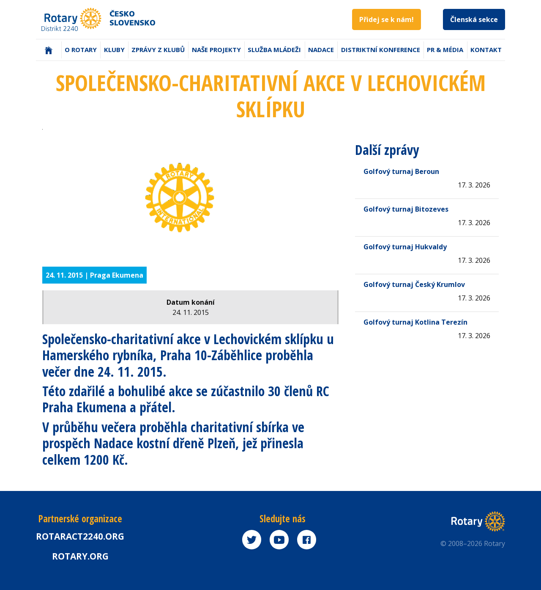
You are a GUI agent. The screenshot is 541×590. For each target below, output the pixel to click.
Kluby (114, 49)
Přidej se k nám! (386, 19)
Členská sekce (474, 19)
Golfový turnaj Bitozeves (405, 209)
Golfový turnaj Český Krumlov (414, 284)
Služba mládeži (274, 49)
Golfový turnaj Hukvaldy (405, 246)
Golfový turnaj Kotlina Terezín (415, 322)
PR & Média (445, 49)
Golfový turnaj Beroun (401, 171)
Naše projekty (216, 49)
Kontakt (486, 49)
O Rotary (81, 49)
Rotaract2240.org (80, 536)
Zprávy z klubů (158, 49)
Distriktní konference (380, 49)
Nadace (321, 49)
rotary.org (80, 556)
